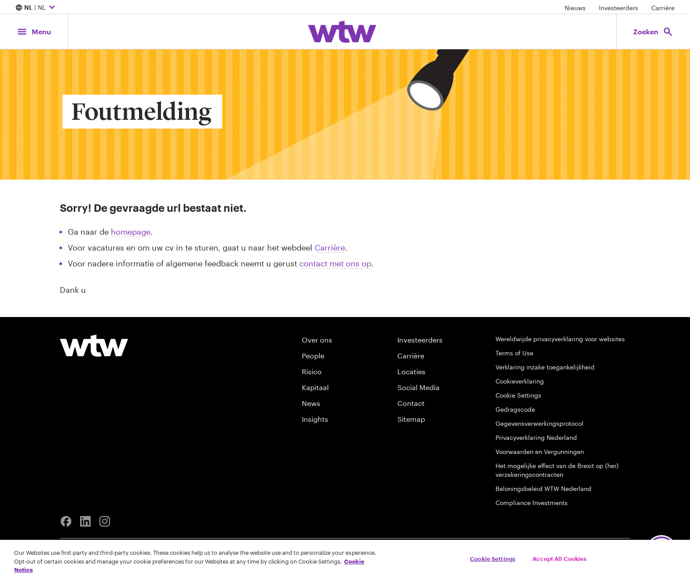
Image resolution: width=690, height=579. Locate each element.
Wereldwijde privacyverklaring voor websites (560, 339)
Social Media (418, 387)
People (313, 355)
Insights (315, 419)
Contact (411, 403)
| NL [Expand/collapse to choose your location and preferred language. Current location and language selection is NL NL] (36, 8)
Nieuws (575, 7)
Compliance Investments (531, 502)
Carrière (663, 7)
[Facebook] (66, 521)
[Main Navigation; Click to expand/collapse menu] (34, 31)
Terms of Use (514, 353)
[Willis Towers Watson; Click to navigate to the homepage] (342, 31)
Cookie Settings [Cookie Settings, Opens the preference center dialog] (492, 558)
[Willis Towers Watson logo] (94, 346)
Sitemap (411, 419)
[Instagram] (104, 521)
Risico (312, 371)
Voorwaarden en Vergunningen (539, 451)
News (311, 403)
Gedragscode (515, 409)
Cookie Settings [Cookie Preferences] (518, 395)
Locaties (411, 371)
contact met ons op (335, 263)
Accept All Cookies (559, 558)
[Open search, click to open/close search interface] (653, 31)
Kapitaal (315, 387)
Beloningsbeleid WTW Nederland (543, 488)
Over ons (317, 340)
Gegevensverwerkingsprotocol (539, 423)
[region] (345, 559)
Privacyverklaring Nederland (536, 437)
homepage (130, 231)
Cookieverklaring (519, 381)
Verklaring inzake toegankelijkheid (545, 367)
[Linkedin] (85, 521)
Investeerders (618, 7)
